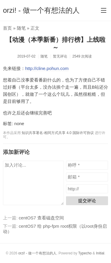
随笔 (21, 28)
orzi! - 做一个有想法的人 (41, 10)
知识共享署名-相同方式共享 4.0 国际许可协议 (58, 133)
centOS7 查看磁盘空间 (41, 217)
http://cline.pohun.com (47, 68)
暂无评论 (60, 56)
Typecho (84, 253)
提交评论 (87, 200)
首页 (7, 28)
